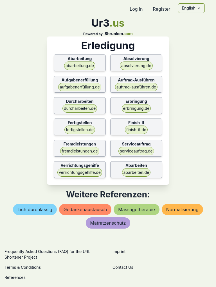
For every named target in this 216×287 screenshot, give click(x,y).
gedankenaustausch (85, 209)
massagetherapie (136, 209)
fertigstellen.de (80, 129)
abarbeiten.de (136, 172)
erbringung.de (136, 108)
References (15, 277)
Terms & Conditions (22, 267)
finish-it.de (136, 129)
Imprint (118, 251)
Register (161, 9)
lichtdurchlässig (34, 209)
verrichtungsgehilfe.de (80, 172)
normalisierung (182, 209)
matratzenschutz (108, 223)
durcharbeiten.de (80, 108)
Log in (136, 9)
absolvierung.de (136, 65)
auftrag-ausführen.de (136, 87)
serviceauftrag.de (136, 151)
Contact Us (122, 267)
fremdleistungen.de (80, 151)
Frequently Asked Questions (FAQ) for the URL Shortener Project (47, 254)
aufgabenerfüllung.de (80, 87)
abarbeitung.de (80, 65)
